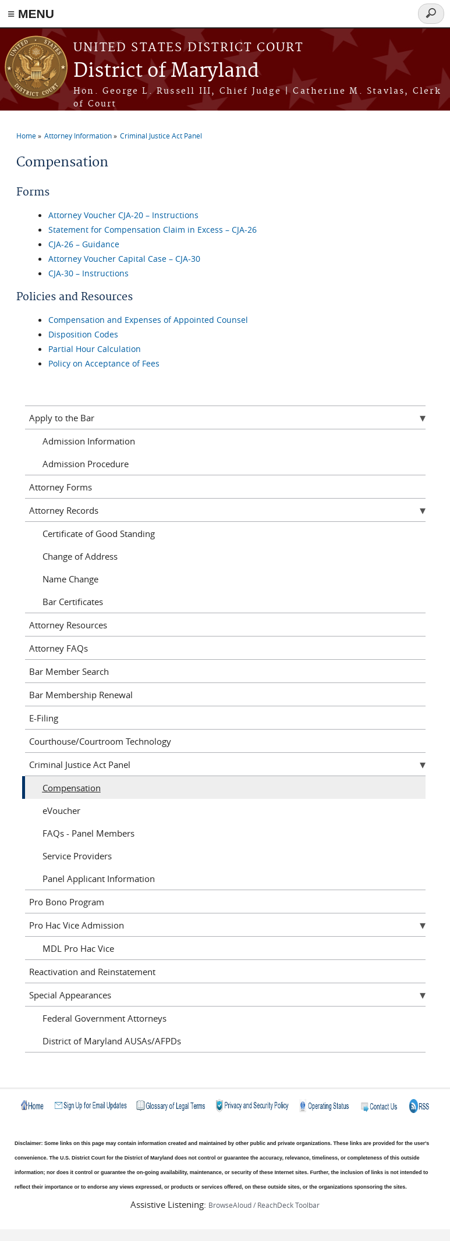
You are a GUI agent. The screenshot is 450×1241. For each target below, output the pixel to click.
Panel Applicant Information (98, 878)
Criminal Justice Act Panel (161, 135)
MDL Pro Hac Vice (78, 948)
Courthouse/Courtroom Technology (100, 741)
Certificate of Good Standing (98, 533)
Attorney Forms (60, 487)
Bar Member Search (69, 671)
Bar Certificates (72, 601)
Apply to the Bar (61, 418)
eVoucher (61, 810)
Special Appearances (70, 995)
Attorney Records (63, 510)
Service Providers (77, 856)
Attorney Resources (68, 625)
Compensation (71, 788)
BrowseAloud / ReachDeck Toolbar (264, 1205)
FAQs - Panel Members (88, 833)
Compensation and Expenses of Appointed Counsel (148, 319)
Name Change (70, 579)
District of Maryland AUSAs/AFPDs (111, 1041)
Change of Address (80, 556)
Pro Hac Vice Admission (76, 925)
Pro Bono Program (66, 902)
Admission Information (88, 441)
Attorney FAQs (58, 648)
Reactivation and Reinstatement (92, 971)
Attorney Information (78, 135)
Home (26, 135)
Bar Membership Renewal (81, 694)
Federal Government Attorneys (104, 1018)
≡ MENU (31, 13)
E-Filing (43, 718)
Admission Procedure (85, 464)
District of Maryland (166, 71)
